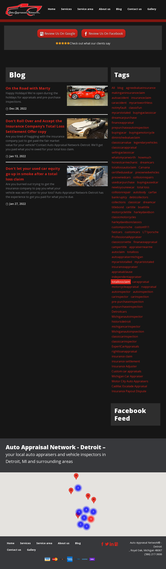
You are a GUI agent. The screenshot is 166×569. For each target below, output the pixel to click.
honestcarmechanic (125, 162)
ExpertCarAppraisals (125, 346)
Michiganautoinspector (127, 317)
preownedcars (121, 177)
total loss (143, 187)
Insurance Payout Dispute (129, 391)
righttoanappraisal (124, 351)
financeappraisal (123, 123)
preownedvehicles (147, 172)
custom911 (142, 227)
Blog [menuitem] (119, 9)
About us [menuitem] (104, 9)
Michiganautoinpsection (128, 331)
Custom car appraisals (126, 371)
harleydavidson (144, 212)
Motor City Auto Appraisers (130, 381)
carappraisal (140, 282)
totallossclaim (121, 282)
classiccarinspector (124, 341)
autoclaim (118, 252)
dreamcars (147, 162)
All (113, 88)
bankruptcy (119, 197)
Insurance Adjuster (124, 366)
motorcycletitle (121, 212)
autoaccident (120, 98)
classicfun (135, 108)
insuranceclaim (141, 98)
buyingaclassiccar (144, 113)
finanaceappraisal (145, 242)
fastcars (117, 232)
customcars (132, 232)
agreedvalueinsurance (141, 88)
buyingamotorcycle (141, 132)
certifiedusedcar (122, 172)
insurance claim (122, 356)
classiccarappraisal (124, 147)
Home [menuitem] (51, 9)
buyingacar (119, 132)
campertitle (119, 247)
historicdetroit (121, 321)
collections (119, 202)
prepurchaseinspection (127, 307)
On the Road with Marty (28, 88)
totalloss (133, 252)
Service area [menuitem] (85, 9)
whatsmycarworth (124, 157)
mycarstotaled (121, 113)
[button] (93, 500)
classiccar (134, 202)
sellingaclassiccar (123, 152)
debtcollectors (138, 197)
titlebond (118, 207)
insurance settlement (126, 361)
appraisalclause (122, 272)
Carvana (144, 167)
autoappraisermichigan (127, 257)
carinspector (120, 297)
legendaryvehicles (145, 142)
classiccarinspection (125, 336)
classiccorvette (121, 242)
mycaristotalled (122, 262)
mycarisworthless (140, 103)
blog (120, 88)
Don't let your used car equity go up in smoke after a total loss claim (33, 174)
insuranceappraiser (125, 267)
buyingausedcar (147, 182)
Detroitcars (119, 312)
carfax (152, 192)
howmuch (144, 157)
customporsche (122, 227)
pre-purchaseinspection (128, 302)
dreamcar (149, 202)
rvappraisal (148, 287)
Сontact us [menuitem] (134, 9)
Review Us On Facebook (106, 33)
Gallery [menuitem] (151, 9)
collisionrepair (121, 192)
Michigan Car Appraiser (127, 376)
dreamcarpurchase (124, 118)
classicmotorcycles (124, 217)
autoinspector (121, 292)
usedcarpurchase (123, 182)
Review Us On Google (60, 33)
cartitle (130, 207)
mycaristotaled (144, 262)
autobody (139, 192)
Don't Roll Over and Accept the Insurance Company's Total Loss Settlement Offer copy (35, 126)
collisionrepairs (143, 177)
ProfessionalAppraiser (127, 237)
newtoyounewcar (123, 187)
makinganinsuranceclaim (128, 93)
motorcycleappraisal (125, 287)
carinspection (140, 297)
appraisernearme (141, 247)
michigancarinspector (126, 326)
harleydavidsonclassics (127, 222)
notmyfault (119, 108)
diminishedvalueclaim (126, 137)
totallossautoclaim (124, 167)
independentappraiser (126, 277)
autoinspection (143, 292)
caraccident (119, 103)
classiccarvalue (121, 142)
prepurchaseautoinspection (130, 128)
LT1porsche (151, 232)
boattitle (143, 207)
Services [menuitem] (66, 9)
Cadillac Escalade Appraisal (129, 386)
